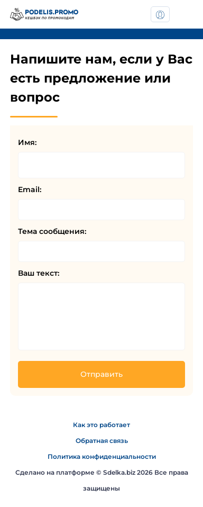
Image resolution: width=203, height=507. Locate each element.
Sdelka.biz (119, 472)
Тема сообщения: (52, 231)
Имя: (27, 142)
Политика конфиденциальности (102, 456)
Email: (29, 189)
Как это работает (101, 425)
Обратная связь (102, 441)
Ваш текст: (38, 273)
